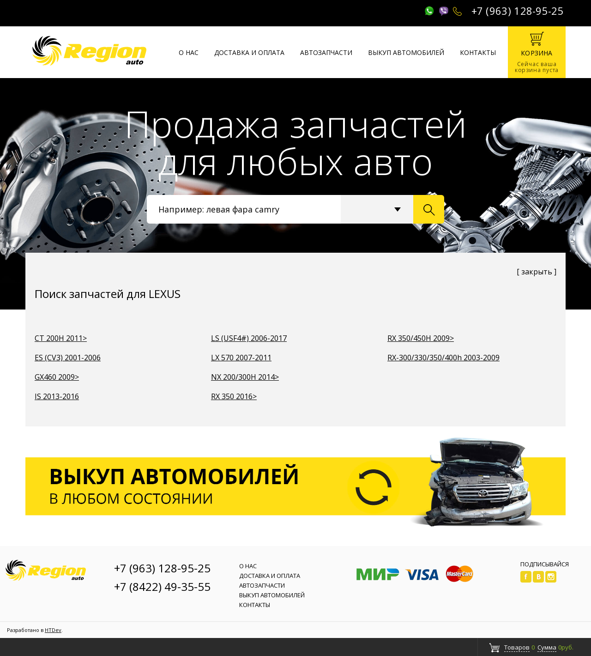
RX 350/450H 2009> (420, 338)
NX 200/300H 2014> (245, 377)
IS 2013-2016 (57, 396)
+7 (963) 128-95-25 (517, 11)
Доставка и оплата (249, 52)
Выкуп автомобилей (406, 52)
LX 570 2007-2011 (241, 357)
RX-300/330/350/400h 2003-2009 (443, 357)
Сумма (546, 647)
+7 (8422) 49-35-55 (162, 586)
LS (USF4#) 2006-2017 (249, 338)
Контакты (478, 52)
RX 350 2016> (234, 396)
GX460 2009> (57, 377)
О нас (189, 52)
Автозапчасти (326, 52)
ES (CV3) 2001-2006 (68, 357)
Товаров (517, 647)
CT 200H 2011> (61, 338)
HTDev (53, 629)
